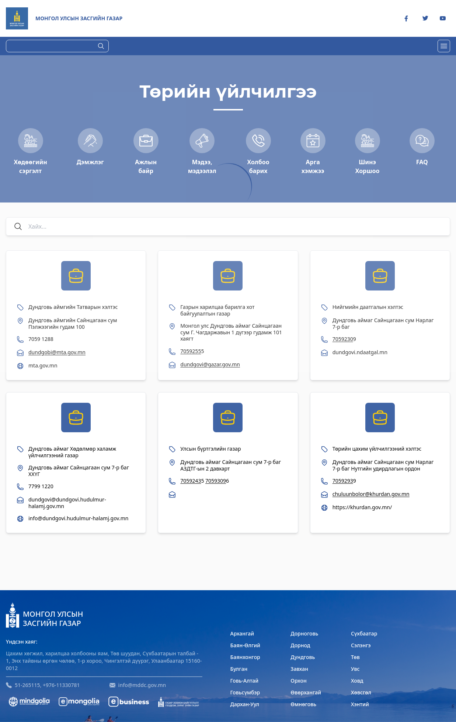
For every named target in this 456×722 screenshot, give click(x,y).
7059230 (343, 338)
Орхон (298, 680)
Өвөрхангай (305, 692)
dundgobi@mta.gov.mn (57, 352)
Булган (239, 668)
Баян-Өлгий (245, 645)
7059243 (190, 480)
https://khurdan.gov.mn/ (362, 507)
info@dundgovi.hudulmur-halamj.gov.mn (78, 518)
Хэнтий (360, 704)
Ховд (357, 680)
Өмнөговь (303, 704)
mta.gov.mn (43, 365)
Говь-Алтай (244, 680)
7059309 (215, 480)
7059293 (343, 480)
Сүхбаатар (364, 633)
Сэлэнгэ (361, 645)
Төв (355, 657)
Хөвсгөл (361, 692)
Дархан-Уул (245, 704)
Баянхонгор (245, 657)
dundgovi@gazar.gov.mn (210, 364)
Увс (355, 668)
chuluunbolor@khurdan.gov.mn (371, 493)
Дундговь (302, 657)
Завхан (299, 668)
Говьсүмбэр (245, 692)
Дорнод (300, 645)
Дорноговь (304, 633)
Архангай (242, 633)
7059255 (190, 351)
